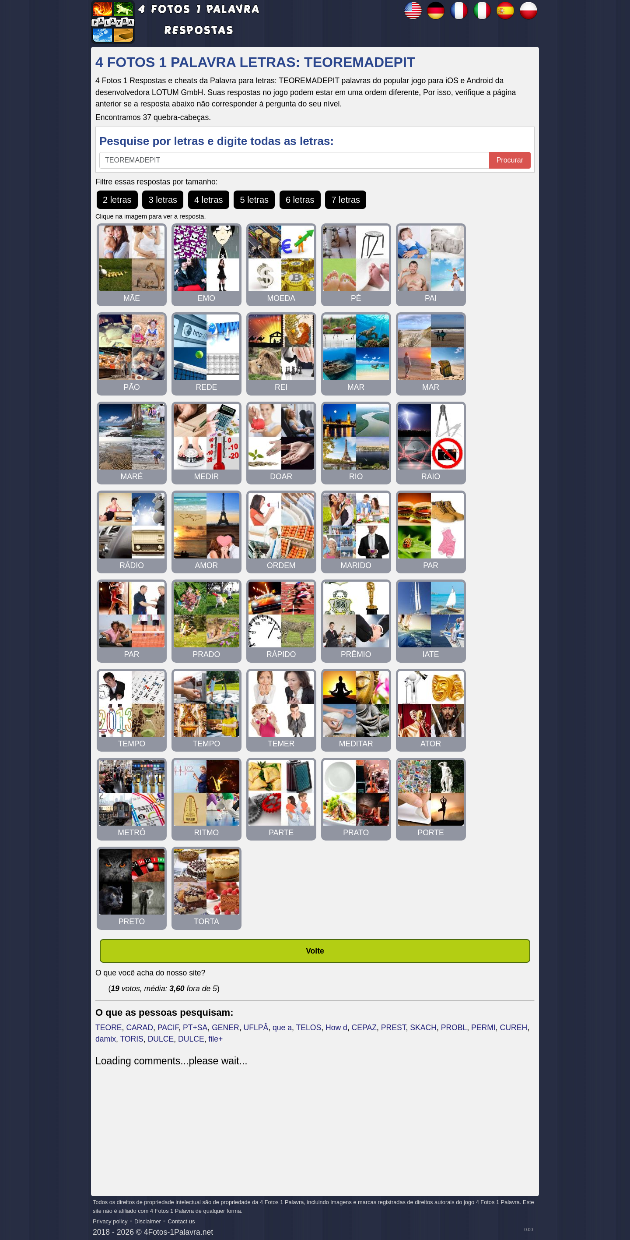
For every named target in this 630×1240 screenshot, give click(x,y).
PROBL (454, 1027)
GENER (225, 1027)
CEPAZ (364, 1027)
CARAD (139, 1027)
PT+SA (195, 1027)
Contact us (181, 1221)
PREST (393, 1027)
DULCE (161, 1039)
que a (282, 1027)
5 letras (254, 200)
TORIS (131, 1039)
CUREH (514, 1027)
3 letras (162, 200)
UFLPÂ (255, 1027)
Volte (315, 951)
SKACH (423, 1027)
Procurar (510, 160)
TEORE (108, 1027)
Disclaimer (147, 1221)
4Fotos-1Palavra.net (178, 1232)
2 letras (117, 200)
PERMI (483, 1027)
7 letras (345, 200)
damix (105, 1039)
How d (336, 1027)
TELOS (308, 1027)
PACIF (168, 1027)
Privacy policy (110, 1221)
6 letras (300, 200)
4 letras (208, 200)
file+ (215, 1039)
